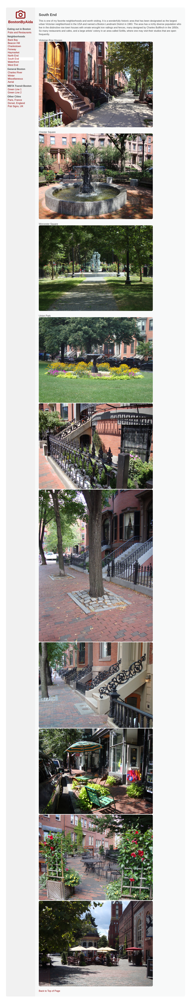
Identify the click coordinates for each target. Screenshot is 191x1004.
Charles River (15, 72)
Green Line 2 (15, 92)
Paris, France (15, 100)
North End (13, 55)
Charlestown (14, 46)
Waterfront (13, 62)
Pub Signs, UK (15, 106)
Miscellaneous (15, 79)
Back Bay (13, 40)
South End (13, 58)
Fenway (12, 49)
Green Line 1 (15, 89)
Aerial (11, 82)
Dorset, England (16, 103)
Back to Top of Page (49, 991)
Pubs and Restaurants (19, 32)
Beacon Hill (14, 43)
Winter (11, 75)
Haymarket (13, 52)
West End (13, 65)
